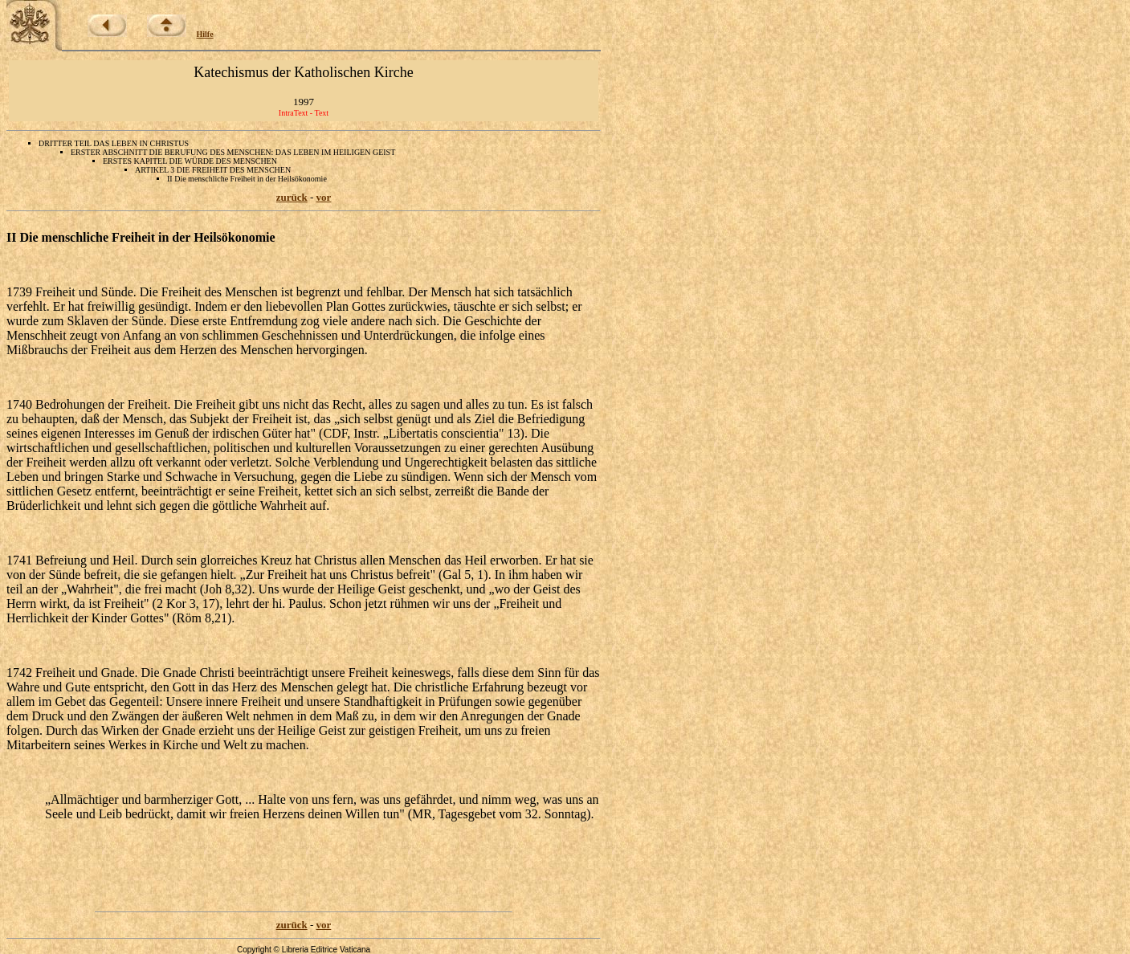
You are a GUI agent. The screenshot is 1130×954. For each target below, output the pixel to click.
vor (324, 197)
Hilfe (205, 34)
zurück (292, 197)
